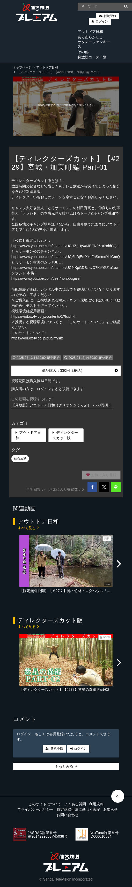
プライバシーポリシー (35, 809)
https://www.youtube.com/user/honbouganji (45, 278)
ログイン (102, 21)
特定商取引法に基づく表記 (78, 809)
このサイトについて (44, 804)
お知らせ (110, 809)
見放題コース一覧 (92, 57)
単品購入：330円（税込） (80, 370)
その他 (83, 52)
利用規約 (96, 804)
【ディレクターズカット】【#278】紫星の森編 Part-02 (64, 689)
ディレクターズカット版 (65, 435)
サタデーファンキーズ (94, 44)
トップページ (22, 67)
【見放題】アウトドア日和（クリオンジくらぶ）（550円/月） (62, 405)
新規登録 (110, 16)
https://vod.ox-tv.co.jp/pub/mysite (37, 338)
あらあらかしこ (90, 37)
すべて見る (28, 527)
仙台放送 (20, 458)
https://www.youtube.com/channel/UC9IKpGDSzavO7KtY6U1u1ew (65, 268)
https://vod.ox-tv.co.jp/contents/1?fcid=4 (43, 316)
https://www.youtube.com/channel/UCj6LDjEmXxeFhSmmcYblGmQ (65, 257)
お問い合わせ (67, 815)
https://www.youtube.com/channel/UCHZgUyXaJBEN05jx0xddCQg (65, 246)
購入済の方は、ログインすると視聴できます (47, 389)
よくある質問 (75, 804)
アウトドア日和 (90, 31)
